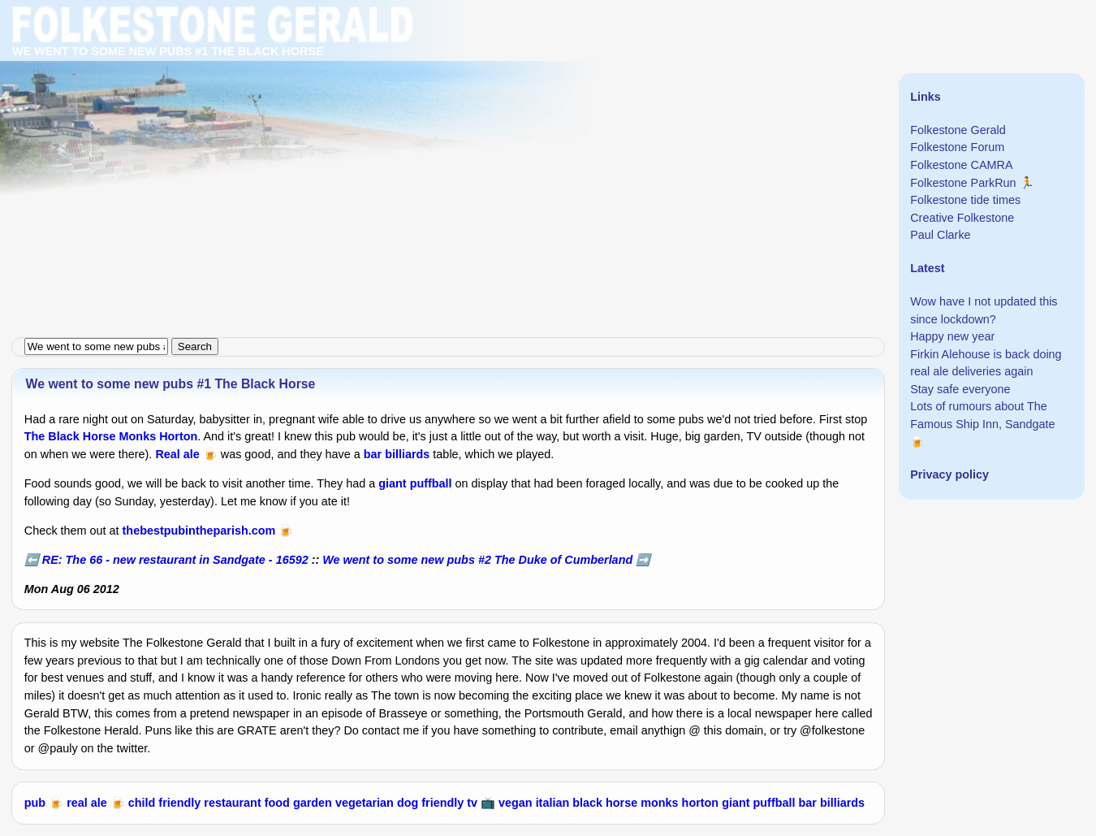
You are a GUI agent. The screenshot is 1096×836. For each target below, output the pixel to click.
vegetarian (364, 802)
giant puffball (414, 483)
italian (553, 802)
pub (34, 802)
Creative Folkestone (962, 217)
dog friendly (430, 802)
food (277, 802)
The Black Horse (70, 436)
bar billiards (397, 454)
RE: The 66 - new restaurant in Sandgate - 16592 (175, 559)
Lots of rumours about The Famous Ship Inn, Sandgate (982, 415)
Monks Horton (158, 436)
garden (312, 802)
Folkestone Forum (957, 147)
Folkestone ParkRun (963, 182)
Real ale (177, 454)
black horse (604, 802)
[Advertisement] (487, 113)
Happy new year (952, 336)
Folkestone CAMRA (961, 164)
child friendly (164, 802)
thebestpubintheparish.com (199, 530)
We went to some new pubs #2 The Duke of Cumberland (477, 559)
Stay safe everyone (960, 389)
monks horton (679, 802)
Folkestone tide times (965, 199)
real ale (87, 802)
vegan (515, 802)
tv (472, 802)
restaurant (232, 802)
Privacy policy (949, 474)
